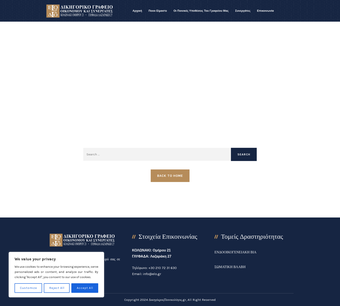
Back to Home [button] (170, 176)
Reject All (56, 288)
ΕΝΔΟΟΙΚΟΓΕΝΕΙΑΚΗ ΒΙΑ (235, 255)
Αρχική (137, 10)
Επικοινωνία (265, 10)
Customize (28, 288)
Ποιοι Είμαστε (158, 10)
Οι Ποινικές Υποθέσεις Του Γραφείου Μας (201, 10)
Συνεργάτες (242, 10)
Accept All (85, 288)
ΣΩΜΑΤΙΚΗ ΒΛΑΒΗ (230, 270)
